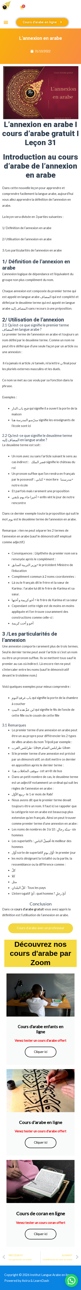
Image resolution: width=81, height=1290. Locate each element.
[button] (5, 22)
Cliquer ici (40, 1052)
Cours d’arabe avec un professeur (40, 928)
